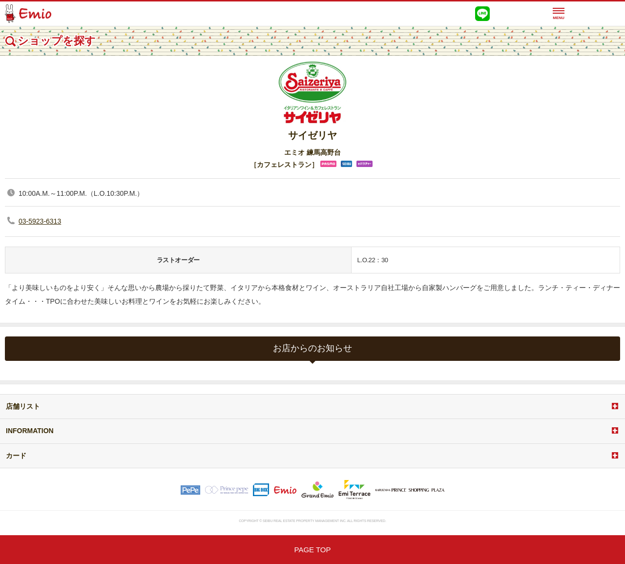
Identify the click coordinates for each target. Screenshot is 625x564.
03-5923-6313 (40, 221)
